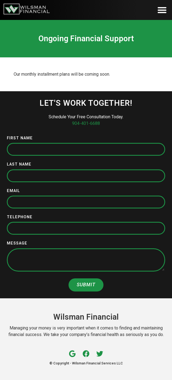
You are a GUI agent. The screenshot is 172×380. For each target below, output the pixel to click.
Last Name (19, 165)
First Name (20, 138)
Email (13, 191)
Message (17, 243)
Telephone (19, 217)
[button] (162, 10)
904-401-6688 (86, 123)
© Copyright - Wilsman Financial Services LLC (86, 363)
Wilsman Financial (86, 317)
